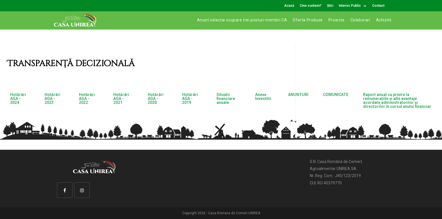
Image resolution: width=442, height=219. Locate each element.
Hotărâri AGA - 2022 (87, 98)
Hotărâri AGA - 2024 (18, 98)
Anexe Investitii (263, 96)
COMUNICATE (335, 94)
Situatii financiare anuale (225, 98)
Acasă (289, 6)
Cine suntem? (310, 6)
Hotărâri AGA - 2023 (52, 98)
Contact (378, 6)
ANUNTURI (298, 94)
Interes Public (352, 5)
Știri (330, 6)
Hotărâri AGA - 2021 (121, 98)
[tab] (20, 100)
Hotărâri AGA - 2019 (190, 98)
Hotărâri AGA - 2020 (155, 98)
